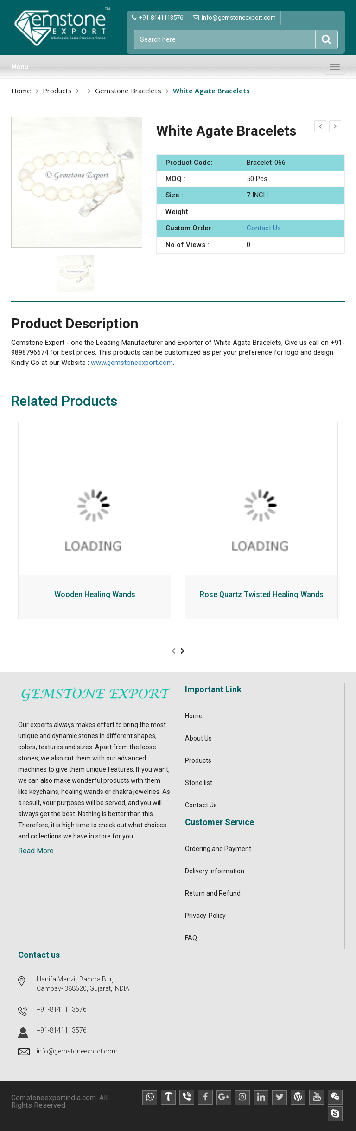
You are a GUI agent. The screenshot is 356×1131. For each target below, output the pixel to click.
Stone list (198, 782)
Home (21, 90)
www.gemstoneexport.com (132, 362)
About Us (198, 738)
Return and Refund (213, 893)
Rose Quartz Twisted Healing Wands (262, 595)
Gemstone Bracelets (128, 90)
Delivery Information (214, 871)
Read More (36, 850)
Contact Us (264, 228)
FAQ (191, 938)
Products (57, 90)
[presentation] (173, 651)
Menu (19, 67)
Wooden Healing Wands (94, 595)
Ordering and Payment (218, 848)
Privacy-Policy (205, 915)
